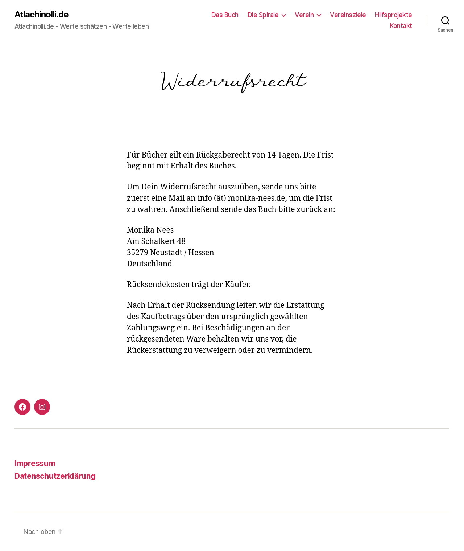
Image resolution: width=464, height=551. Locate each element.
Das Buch (225, 15)
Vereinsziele (348, 15)
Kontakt (401, 25)
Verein (304, 15)
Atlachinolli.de (41, 14)
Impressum (34, 463)
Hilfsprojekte (393, 15)
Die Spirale (263, 15)
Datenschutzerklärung (55, 476)
